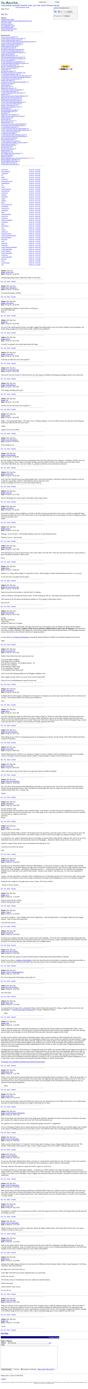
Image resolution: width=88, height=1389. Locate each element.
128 (24, 72)
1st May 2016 (4, 69)
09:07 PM (37, 218)
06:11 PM (37, 183)
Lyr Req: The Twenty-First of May (10, 141)
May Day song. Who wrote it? (8, 68)
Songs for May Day (6, 86)
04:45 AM (37, 251)
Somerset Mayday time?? (7, 145)
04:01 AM (37, 247)
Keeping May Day (5, 122)
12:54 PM (37, 259)
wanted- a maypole (6, 117)
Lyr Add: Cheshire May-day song (9, 74)
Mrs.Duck (3, 259)
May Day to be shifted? (7, 60)
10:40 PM (37, 226)
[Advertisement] (65, 32)
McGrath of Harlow (6, 233)
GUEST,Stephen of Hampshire (9, 247)
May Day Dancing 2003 (7, 139)
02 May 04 (31, 227)
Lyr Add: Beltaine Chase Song (8, 127)
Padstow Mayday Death (7, 54)
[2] (8, 9)
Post (2, 281)
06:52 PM (37, 187)
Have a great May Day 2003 (8, 138)
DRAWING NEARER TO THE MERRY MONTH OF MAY (16, 21)
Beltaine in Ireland (6, 156)
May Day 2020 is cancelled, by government (12, 58)
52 (27, 96)
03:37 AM (37, 200)
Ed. (2, 175)
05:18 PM (37, 179)
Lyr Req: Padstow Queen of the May (10, 78)
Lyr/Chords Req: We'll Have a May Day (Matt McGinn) (15, 75)
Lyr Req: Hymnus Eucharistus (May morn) (12, 92)
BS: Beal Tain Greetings (7, 71)
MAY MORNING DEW (7, 27)
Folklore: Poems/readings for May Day (11, 44)
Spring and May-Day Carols (8, 162)
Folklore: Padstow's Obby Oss (8, 46)
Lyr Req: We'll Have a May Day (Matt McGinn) (13, 136)
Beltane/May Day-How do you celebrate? (11, 72)
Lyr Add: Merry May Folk (7, 47)
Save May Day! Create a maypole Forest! (11, 89)
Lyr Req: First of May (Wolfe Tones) (10, 103)
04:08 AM (37, 249)
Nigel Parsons (4, 206)
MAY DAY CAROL (6, 22)
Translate (13, 281)
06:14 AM (37, 255)
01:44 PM (37, 171)
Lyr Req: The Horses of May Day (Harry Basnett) (13, 128)
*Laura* (3, 229)
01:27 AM (37, 194)
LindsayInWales (5, 191)
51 (23, 49)
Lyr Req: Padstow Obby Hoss (8, 91)
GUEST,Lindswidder (6, 249)
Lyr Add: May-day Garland (8, 133)
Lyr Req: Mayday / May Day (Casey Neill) (12, 38)
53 (24, 57)
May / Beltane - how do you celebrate (10, 153)
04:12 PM (37, 177)
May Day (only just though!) (8, 37)
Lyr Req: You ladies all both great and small (12, 52)
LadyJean (3, 194)
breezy (3, 260)
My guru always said (6, 181)
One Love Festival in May (7, 148)
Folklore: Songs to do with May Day (10, 99)
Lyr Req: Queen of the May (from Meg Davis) (13, 124)
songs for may (4, 94)
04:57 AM (37, 206)
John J (3, 224)
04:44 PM (37, 231)
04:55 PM (37, 222)
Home (27, 7)
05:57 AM (37, 214)
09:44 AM (37, 220)
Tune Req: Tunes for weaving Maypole (11, 43)
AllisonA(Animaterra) (7, 220)
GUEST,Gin (4, 231)
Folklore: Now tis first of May (8, 114)
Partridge (3, 200)
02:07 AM (37, 198)
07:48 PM (37, 191)
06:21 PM (37, 185)
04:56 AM (37, 204)
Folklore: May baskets (6, 80)
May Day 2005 (5, 119)
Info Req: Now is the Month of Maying (11, 51)
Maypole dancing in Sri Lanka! (9, 110)
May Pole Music (5, 108)
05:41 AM (37, 212)
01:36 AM (37, 196)
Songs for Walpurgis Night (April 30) (10, 40)
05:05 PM (37, 235)
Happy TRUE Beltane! (7, 155)
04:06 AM (37, 202)
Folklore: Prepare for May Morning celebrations (13, 96)
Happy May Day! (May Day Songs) (10, 97)
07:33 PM (37, 264)
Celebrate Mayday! (6, 151)
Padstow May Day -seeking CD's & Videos (12, 116)
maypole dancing (5, 85)
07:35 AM (37, 257)
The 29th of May (5, 147)
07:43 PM (37, 224)
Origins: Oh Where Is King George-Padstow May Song (20, 41)
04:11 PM (37, 262)
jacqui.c (3, 198)
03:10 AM (37, 245)
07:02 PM (37, 189)
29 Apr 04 (31, 169)
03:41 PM (37, 173)
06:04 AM (37, 216)
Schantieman (4, 210)
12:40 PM (37, 169)
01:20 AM (37, 193)
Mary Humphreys (5, 171)
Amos (2, 241)
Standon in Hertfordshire (23, 960)
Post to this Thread (20, 7)
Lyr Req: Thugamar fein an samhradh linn (11, 61)
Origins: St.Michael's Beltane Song (15, 102)
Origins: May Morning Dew (8, 55)
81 (10, 119)
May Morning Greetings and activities (10, 100)
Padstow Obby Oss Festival (8, 144)
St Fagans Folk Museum (20, 637)
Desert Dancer (5, 226)
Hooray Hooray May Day (7, 120)
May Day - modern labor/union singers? (11, 66)
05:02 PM (37, 233)
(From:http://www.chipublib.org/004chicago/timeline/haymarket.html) (23, 1062)
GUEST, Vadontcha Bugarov (8, 235)
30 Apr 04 (31, 193)
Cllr (2, 185)
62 (12, 151)
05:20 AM (37, 253)
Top (5, 281)
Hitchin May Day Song (7, 83)
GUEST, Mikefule (6, 251)
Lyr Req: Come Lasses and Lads (9, 131)
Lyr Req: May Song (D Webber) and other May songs (14, 77)
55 (12, 117)
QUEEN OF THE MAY (7, 30)
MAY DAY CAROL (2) (7, 24)
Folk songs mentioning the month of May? (12, 57)
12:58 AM (37, 227)
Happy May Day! (5, 150)
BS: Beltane (4, 113)
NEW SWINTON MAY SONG (9, 28)
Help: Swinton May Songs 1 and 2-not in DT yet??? (14, 158)
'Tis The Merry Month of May (8, 65)
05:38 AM (37, 210)
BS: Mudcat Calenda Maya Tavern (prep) (11, 49)
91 (17, 46)
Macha (3, 177)
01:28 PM (37, 229)
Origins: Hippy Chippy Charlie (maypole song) (18, 130)
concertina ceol (5, 208)
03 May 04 (31, 245)
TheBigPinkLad (5, 183)
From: (3, 272)
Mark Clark (4, 239)
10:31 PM (37, 239)
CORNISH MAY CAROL (7, 19)
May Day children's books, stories (9, 161)
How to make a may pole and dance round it (12, 125)
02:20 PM (37, 260)
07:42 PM (37, 237)
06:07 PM (37, 181)
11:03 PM (37, 241)
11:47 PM (37, 243)
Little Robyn (4, 173)
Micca (2, 212)
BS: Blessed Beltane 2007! (8, 111)
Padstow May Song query (7, 88)
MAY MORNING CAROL (8, 25)
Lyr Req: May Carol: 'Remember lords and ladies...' (14, 82)
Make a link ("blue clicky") (46, 1374)
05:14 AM (37, 208)
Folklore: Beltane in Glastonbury (9, 159)
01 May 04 (31, 220)
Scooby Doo (4, 169)
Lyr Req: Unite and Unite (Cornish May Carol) (13, 134)
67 (20, 97)
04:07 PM (37, 175)
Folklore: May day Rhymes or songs (10, 106)
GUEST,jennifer (5, 262)
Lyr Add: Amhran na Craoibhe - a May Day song (13, 142)
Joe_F (2, 227)
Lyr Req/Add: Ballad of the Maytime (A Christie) (13, 63)
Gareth (3, 187)
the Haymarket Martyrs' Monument (23, 1010)
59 (29, 77)
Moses (3, 202)
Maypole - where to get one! (8, 105)
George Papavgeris (6, 189)
